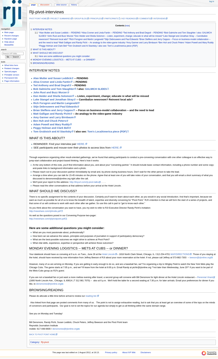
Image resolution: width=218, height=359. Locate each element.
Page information (11, 81)
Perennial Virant (205, 277)
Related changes (11, 68)
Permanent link (10, 78)
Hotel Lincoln (108, 254)
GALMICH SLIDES (96, 89)
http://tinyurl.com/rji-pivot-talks (84, 182)
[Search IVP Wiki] (13, 53)
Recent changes (11, 36)
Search (4, 49)
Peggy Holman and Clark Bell (51, 128)
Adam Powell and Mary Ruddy (51, 124)
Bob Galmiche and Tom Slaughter (53, 89)
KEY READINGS (129, 18)
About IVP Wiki (128, 352)
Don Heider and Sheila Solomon (52, 96)
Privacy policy (111, 352)
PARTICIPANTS (111, 18)
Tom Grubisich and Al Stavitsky (52, 131)
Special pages (10, 71)
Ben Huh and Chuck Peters (49, 120)
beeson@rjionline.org (200, 257)
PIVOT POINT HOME (38, 18)
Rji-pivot (45, 342)
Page (33, 5)
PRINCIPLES (96, 18)
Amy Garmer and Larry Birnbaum (53, 117)
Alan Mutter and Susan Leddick (52, 78)
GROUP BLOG (80, 18)
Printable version (11, 75)
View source (61, 5)
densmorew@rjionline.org (48, 284)
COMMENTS (144, 18)
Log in (211, 1)
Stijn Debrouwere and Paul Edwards (55, 106)
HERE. (81, 143)
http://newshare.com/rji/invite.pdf (45, 211)
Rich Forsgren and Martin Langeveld (55, 103)
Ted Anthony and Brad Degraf (51, 85)
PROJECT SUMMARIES (61, 18)
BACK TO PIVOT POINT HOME (42, 334)
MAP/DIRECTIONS (180, 254)
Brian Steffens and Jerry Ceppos (53, 110)
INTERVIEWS (159, 18)
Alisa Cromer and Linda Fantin (51, 81)
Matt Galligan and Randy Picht (51, 113)
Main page (9, 32)
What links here (11, 65)
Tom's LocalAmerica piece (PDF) (107, 131)
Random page (10, 39)
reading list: (91, 296)
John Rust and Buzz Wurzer (50, 92)
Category (34, 342)
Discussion (44, 5)
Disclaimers (146, 352)
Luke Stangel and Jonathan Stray (53, 99)
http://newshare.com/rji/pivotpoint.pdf (47, 219)
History (74, 5)
